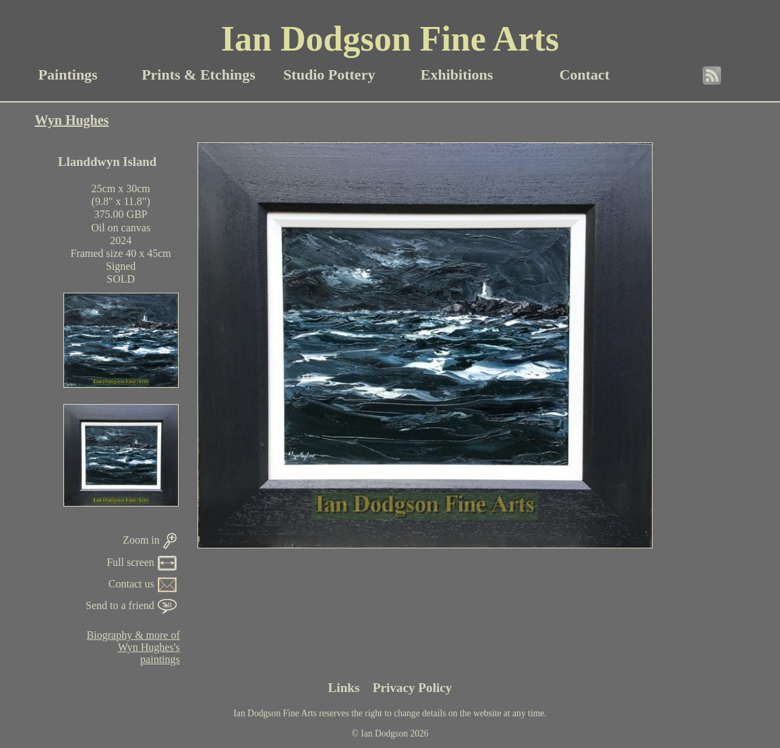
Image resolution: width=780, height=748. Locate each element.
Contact (585, 74)
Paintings (68, 74)
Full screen (142, 562)
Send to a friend (131, 605)
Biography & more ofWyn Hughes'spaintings (133, 647)
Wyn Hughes (72, 120)
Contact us (143, 583)
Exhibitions (457, 74)
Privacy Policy (412, 688)
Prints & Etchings (199, 74)
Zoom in (150, 540)
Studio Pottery (329, 74)
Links (344, 688)
